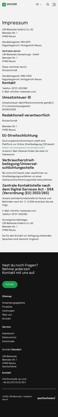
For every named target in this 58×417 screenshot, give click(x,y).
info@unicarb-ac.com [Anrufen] (14, 379)
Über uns (7, 315)
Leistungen (8, 311)
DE (38, 4)
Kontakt (6, 319)
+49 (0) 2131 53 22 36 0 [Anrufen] (14, 382)
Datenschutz (9, 337)
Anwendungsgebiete (13, 303)
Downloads (8, 341)
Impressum (8, 333)
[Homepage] (9, 4)
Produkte (7, 307)
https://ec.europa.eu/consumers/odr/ (23, 148)
